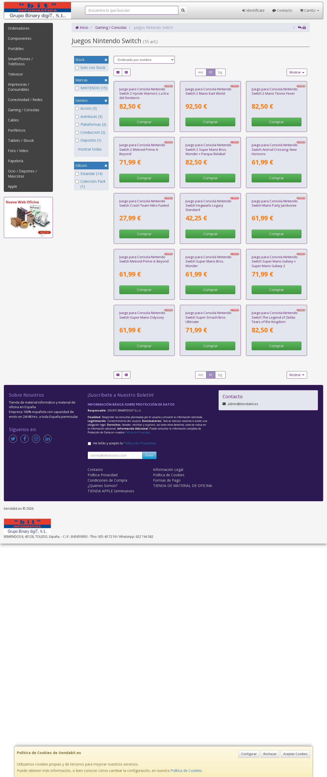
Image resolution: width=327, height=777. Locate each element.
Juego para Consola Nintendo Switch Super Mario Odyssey (142, 548)
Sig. (220, 72)
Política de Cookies (186, 770)
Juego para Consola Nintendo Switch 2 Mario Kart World (208, 137)
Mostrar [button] (296, 72)
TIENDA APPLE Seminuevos (111, 724)
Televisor (15, 74)
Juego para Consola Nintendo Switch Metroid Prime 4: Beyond (144, 445)
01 (211, 72)
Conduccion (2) (90, 132)
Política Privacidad (103, 708)
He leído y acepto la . (124, 676)
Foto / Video (18, 150)
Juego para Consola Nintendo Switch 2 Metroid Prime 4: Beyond (142, 242)
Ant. (201, 72)
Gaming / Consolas (23, 109)
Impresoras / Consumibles (18, 87)
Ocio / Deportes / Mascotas (22, 174)
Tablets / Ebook (21, 140)
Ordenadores (19, 28)
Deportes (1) (88, 140)
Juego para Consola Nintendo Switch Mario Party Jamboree (275, 343)
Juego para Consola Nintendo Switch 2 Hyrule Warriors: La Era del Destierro (144, 140)
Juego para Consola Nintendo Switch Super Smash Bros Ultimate (208, 550)
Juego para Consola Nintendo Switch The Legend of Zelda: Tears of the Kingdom (275, 550)
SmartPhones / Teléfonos (20, 61)
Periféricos (17, 130)
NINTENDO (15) (91, 87)
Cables (13, 120)
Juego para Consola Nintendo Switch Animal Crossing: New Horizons (275, 242)
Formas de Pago (167, 713)
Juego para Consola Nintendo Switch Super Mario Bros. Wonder (208, 448)
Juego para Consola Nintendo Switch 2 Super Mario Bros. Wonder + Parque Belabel (208, 242)
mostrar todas (90, 149)
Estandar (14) (88, 173)
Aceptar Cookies (295, 754)
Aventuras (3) (88, 116)
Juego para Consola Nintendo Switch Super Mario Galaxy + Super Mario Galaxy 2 (275, 448)
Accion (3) (86, 108)
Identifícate (253, 10)
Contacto (282, 10)
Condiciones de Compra (107, 713)
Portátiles (16, 48)
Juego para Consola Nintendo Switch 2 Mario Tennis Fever (275, 137)
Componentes (19, 38)
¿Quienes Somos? (102, 719)
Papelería (15, 160)
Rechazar (270, 754)
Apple (12, 186)
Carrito (309, 10)
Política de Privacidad (137, 666)
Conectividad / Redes (25, 99)
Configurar (249, 754)
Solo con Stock (90, 67)
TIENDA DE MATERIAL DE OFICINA (182, 719)
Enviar (149, 688)
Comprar (144, 168)
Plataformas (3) (90, 124)
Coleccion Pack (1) (90, 184)
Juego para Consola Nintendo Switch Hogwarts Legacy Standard (208, 345)
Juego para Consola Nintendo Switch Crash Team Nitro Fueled (144, 343)
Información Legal (168, 702)
